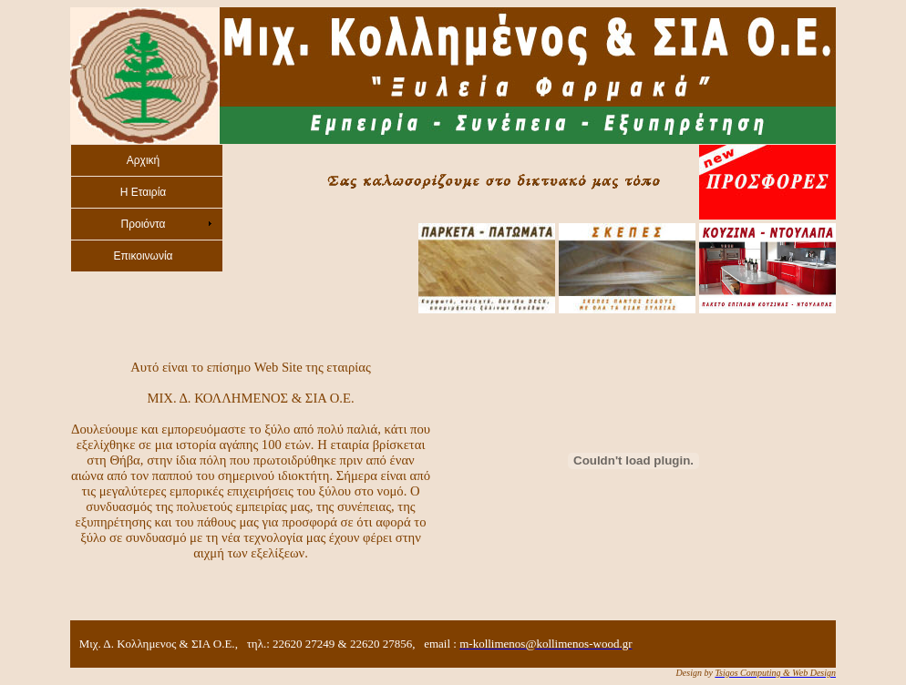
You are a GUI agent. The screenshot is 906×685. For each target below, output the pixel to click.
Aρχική (143, 160)
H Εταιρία (143, 192)
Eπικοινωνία (142, 256)
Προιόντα (142, 224)
